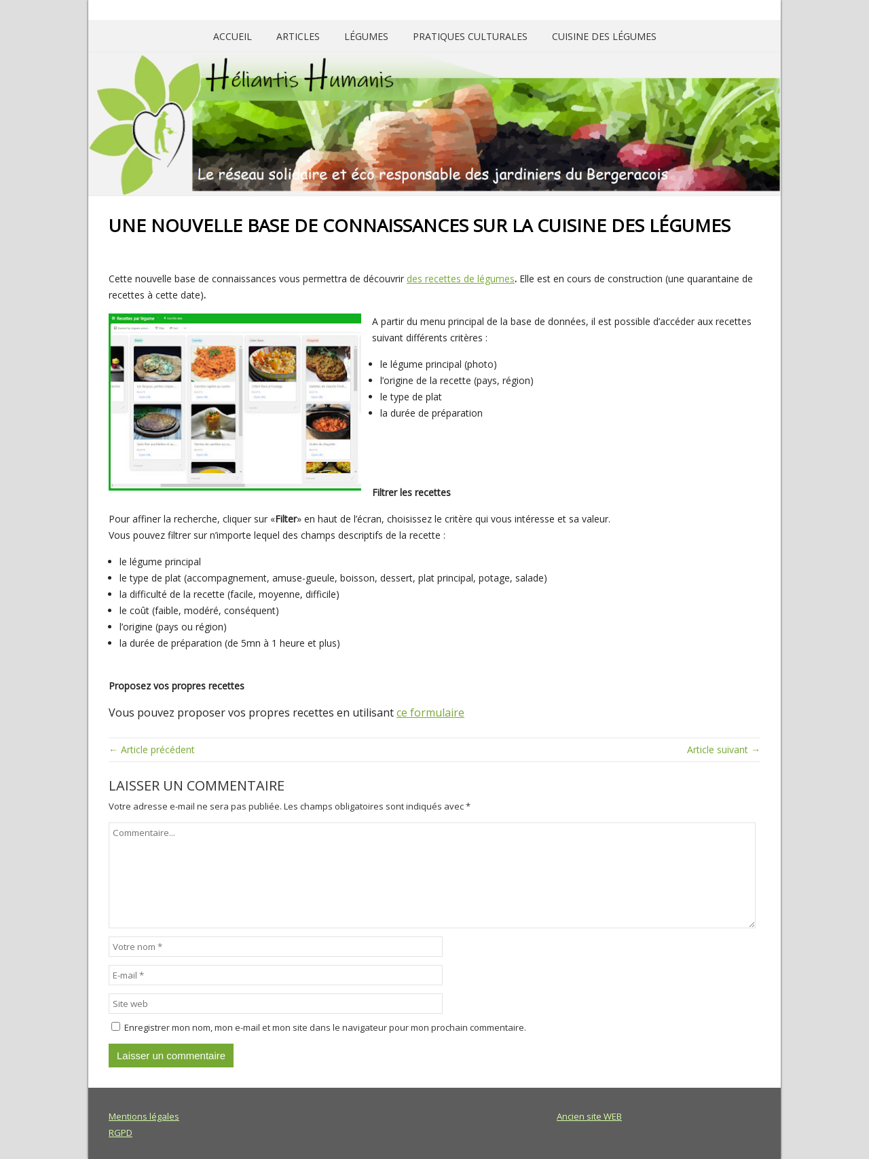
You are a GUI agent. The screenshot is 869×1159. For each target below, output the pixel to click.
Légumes (366, 36)
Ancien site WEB (589, 1116)
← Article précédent (152, 749)
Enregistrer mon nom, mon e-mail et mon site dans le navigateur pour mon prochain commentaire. (325, 1027)
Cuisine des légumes (604, 36)
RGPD (120, 1132)
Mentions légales (144, 1116)
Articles (298, 36)
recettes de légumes (470, 278)
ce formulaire (430, 712)
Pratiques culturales (470, 36)
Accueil (232, 36)
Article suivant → (723, 749)
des (416, 278)
